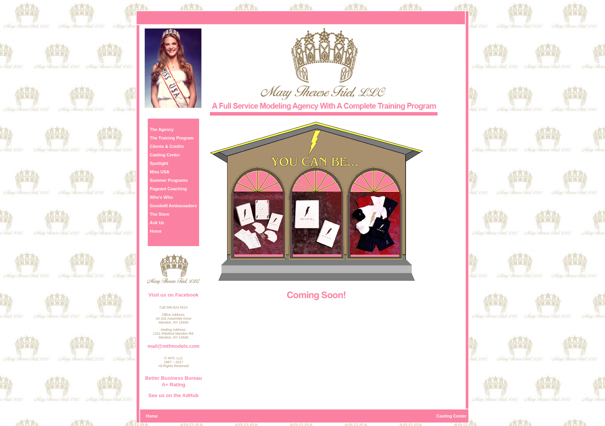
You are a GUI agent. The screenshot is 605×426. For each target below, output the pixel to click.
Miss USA (159, 171)
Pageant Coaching (168, 188)
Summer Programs (169, 180)
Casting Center (165, 155)
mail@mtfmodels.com (173, 346)
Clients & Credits (167, 146)
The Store (159, 214)
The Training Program (172, 138)
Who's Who (161, 197)
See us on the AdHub (174, 395)
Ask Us (157, 222)
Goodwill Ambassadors (173, 205)
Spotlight (159, 163)
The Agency (162, 129)
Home (156, 231)
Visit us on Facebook (174, 295)
